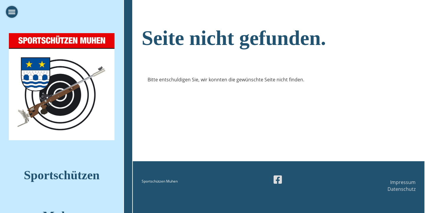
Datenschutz (402, 189)
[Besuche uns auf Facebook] (278, 179)
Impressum (403, 182)
